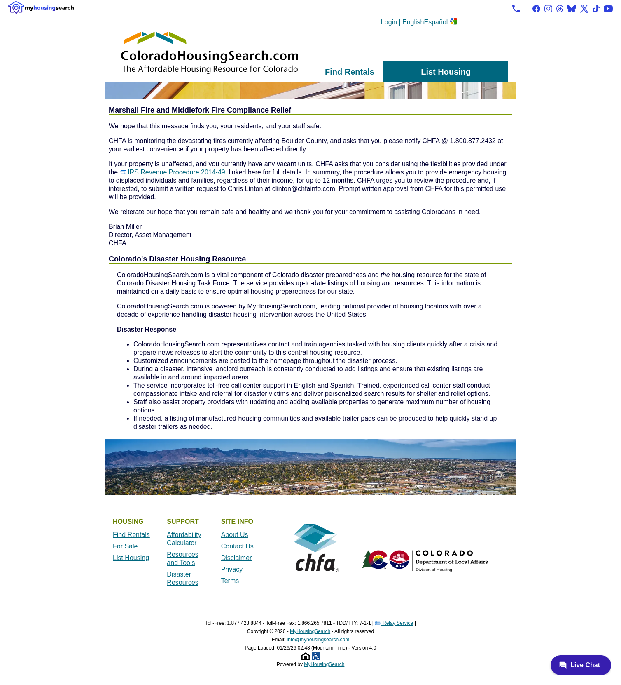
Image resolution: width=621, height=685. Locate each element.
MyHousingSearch (310, 631)
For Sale (125, 546)
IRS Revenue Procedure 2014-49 (172, 172)
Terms (230, 580)
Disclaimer (236, 557)
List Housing (446, 71)
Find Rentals (349, 71)
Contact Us (237, 546)
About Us (234, 534)
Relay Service (394, 623)
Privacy (232, 569)
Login (389, 22)
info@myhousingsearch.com (318, 640)
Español (436, 22)
